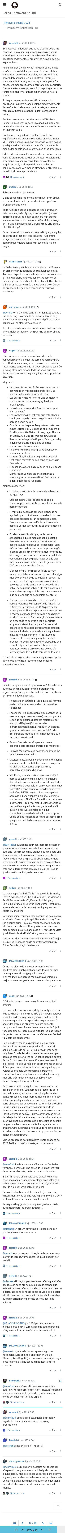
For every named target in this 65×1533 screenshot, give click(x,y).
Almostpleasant (16, 1461)
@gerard (7, 312)
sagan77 (13, 350)
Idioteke (13, 680)
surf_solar (14, 307)
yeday (12, 888)
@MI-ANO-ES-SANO (14, 1323)
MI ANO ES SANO (17, 961)
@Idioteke (8, 1281)
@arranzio (8, 1228)
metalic (12, 187)
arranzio (13, 1159)
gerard (12, 839)
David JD (13, 1440)
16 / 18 (32, 1523)
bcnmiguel (14, 1381)
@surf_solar (9, 844)
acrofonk (13, 43)
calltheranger (15, 262)
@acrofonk (9, 1164)
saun (11, 996)
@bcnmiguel (9, 1417)
